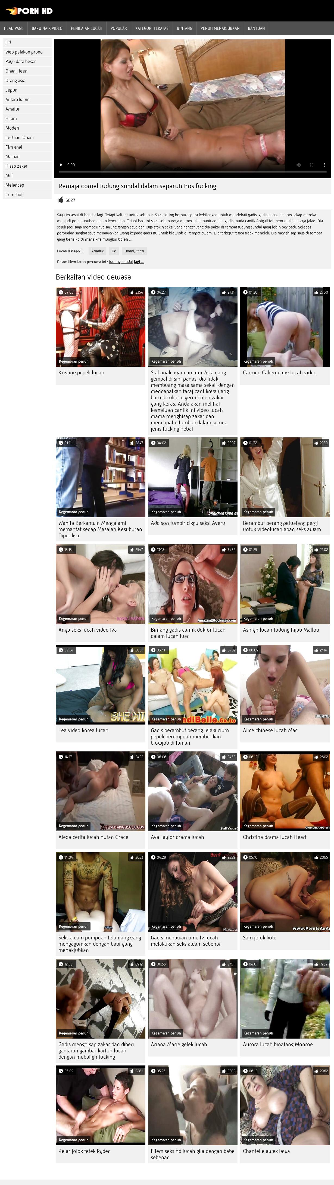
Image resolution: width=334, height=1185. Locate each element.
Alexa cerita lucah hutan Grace (93, 837)
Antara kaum (17, 99)
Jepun (11, 90)
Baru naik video (47, 28)
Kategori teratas (151, 28)
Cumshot (14, 194)
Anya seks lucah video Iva (87, 630)
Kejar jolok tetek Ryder (84, 1151)
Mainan (12, 156)
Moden (12, 128)
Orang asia (15, 80)
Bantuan (256, 28)
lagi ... (139, 261)
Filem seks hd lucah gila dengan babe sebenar (193, 1154)
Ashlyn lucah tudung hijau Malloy (281, 630)
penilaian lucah (86, 28)
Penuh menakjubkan (220, 28)
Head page (13, 28)
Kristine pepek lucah (81, 372)
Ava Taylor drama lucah (177, 837)
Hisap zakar (16, 166)
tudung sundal (121, 261)
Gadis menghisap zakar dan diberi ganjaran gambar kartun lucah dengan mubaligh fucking (96, 1050)
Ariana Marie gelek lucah (179, 1044)
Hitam (11, 118)
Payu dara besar (20, 61)
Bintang (184, 28)
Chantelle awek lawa (266, 1151)
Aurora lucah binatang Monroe (278, 1044)
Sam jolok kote (259, 938)
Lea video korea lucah (83, 730)
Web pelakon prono (24, 52)
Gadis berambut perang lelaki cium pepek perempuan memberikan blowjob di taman (190, 736)
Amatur (12, 109)
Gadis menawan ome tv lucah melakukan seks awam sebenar (186, 941)
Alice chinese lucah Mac (270, 730)
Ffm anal (13, 147)
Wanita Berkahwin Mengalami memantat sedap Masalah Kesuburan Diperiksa (100, 529)
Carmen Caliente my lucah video (280, 372)
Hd (8, 42)
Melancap (14, 185)
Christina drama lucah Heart (275, 837)
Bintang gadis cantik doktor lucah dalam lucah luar (188, 633)
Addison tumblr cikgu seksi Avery (188, 523)
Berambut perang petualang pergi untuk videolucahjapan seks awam (282, 526)
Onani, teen (16, 71)
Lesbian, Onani (19, 137)
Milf (9, 175)
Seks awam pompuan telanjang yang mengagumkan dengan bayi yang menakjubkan (99, 944)
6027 (70, 200)
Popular (119, 28)
